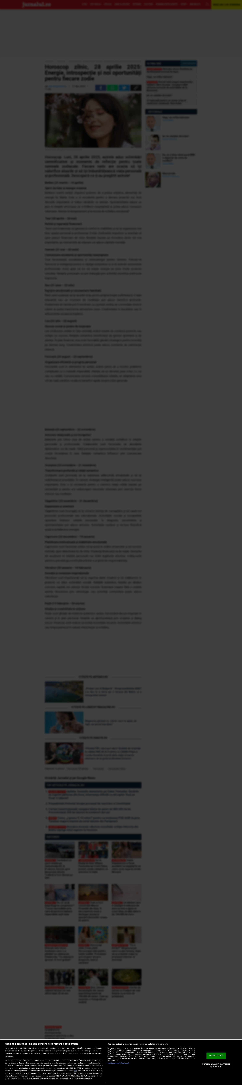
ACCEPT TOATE (216, 1056)
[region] (121, 1062)
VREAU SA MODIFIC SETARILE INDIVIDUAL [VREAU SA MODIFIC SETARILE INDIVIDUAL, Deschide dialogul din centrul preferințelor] (216, 1065)
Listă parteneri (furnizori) (118, 1063)
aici (75, 1071)
